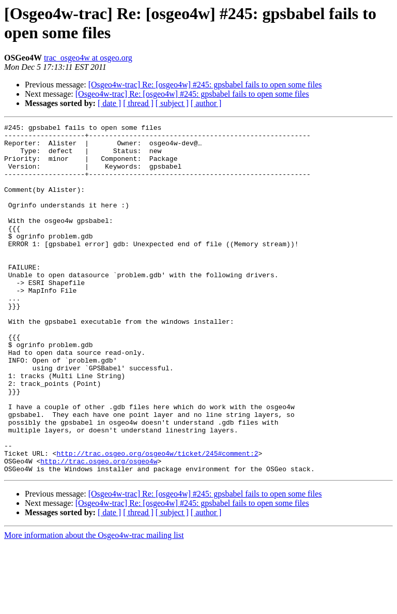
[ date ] (109, 103)
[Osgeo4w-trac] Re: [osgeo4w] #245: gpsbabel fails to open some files (205, 84)
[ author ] (206, 103)
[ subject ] (172, 103)
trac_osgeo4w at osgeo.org (88, 57)
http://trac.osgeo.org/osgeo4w (98, 529)
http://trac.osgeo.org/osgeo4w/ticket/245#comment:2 (157, 520)
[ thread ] (138, 103)
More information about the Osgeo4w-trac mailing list (94, 605)
